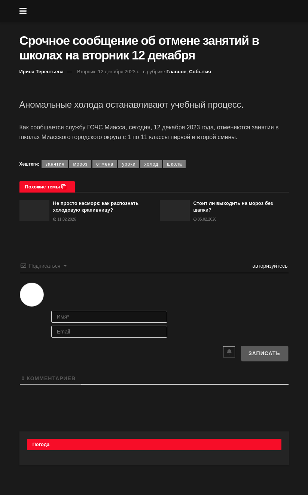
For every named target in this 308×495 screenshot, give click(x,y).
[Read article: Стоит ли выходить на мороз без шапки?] (175, 210)
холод (151, 164)
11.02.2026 (64, 219)
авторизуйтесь (269, 266)
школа (174, 164)
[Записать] (264, 353)
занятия (54, 164)
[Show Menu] (23, 11)
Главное (176, 71)
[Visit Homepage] (159, 11)
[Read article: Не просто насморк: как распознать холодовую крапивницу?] (34, 210)
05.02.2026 (205, 219)
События (200, 71)
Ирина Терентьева (41, 71)
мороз (80, 164)
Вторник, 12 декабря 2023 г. (108, 71)
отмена (104, 164)
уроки (128, 164)
